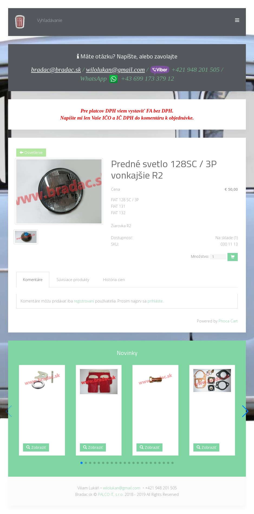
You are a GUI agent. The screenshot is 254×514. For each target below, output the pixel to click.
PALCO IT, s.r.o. (110, 494)
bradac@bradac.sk (56, 69)
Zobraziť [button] (36, 447)
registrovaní (84, 301)
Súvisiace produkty (73, 279)
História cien (114, 279)
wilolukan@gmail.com (115, 69)
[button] (81, 463)
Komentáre (33, 279)
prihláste (155, 301)
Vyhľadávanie (49, 20)
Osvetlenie (31, 152)
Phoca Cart (228, 321)
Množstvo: (200, 256)
